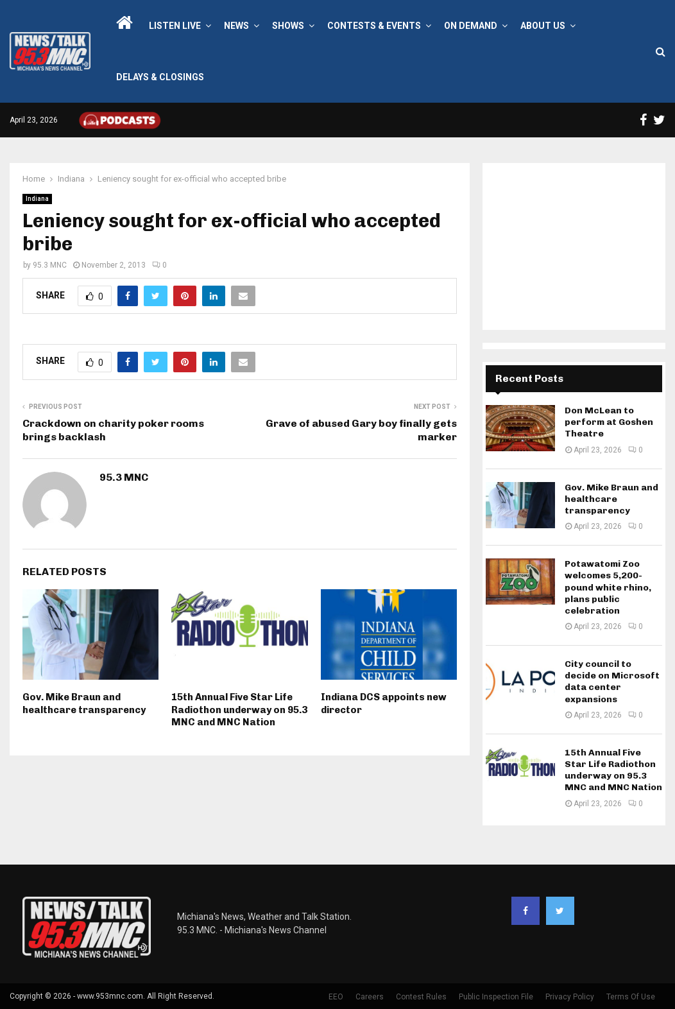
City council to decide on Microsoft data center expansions (612, 682)
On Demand (470, 26)
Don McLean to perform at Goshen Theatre (609, 422)
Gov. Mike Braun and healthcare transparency (84, 703)
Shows (288, 26)
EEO (336, 996)
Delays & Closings (160, 77)
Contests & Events (374, 26)
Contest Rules (421, 996)
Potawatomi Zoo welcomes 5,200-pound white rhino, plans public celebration (608, 587)
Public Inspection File (496, 996)
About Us (542, 26)
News (236, 26)
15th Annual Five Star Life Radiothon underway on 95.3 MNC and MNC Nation (239, 709)
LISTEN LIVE (175, 26)
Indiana (37, 198)
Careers (369, 996)
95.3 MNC (50, 265)
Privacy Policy (569, 996)
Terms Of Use (630, 996)
